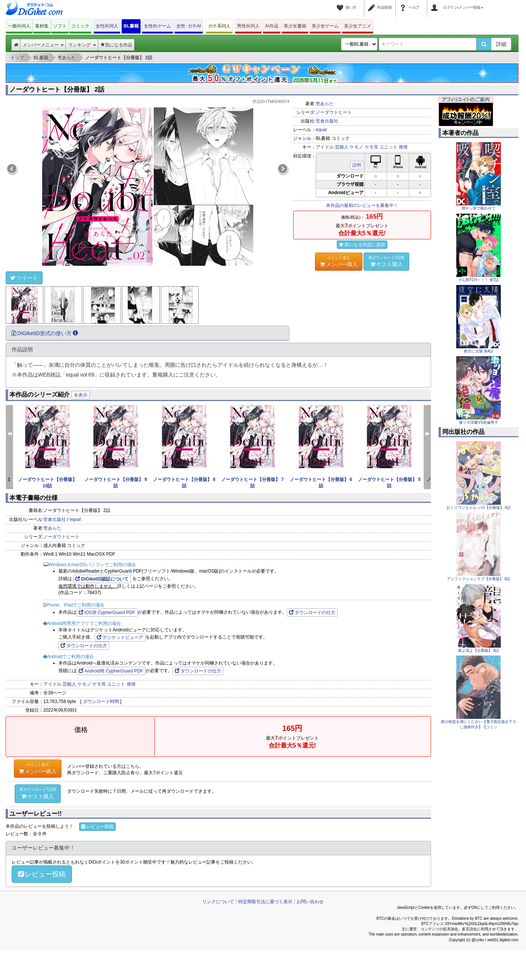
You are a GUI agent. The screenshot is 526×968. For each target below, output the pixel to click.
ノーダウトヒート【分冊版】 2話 (56, 89)
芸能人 (342, 147)
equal (321, 129)
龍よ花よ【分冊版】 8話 (478, 650)
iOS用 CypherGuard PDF (107, 612)
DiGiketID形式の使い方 (45, 333)
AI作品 (271, 26)
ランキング (82, 44)
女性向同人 (107, 26)
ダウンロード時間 (101, 701)
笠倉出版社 (327, 121)
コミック (80, 26)
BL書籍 (131, 26)
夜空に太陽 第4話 (478, 351)
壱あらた (325, 103)
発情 (403, 147)
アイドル (325, 147)
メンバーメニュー (43, 44)
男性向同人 (248, 26)
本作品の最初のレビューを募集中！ (362, 205)
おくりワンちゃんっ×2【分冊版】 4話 (478, 507)
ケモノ (356, 147)
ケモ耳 (371, 147)
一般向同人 (19, 26)
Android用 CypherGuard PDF (111, 671)
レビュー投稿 (97, 826)
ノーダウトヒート (334, 112)
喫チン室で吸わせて (478, 208)
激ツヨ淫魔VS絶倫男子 (478, 422)
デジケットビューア (120, 637)
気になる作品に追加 (362, 244)
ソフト (60, 26)
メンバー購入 (339, 261)
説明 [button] (356, 165)
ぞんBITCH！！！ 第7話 (478, 280)
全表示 (80, 395)
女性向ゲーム (157, 26)
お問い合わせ (310, 901)
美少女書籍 (295, 26)
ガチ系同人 (219, 26)
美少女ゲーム (325, 26)
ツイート (24, 278)
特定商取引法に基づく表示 (265, 901)
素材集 (42, 26)
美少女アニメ (357, 26)
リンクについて (218, 901)
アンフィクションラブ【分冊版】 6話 (478, 579)
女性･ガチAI (188, 26)
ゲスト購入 (387, 261)
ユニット (388, 147)
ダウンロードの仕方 (312, 612)
